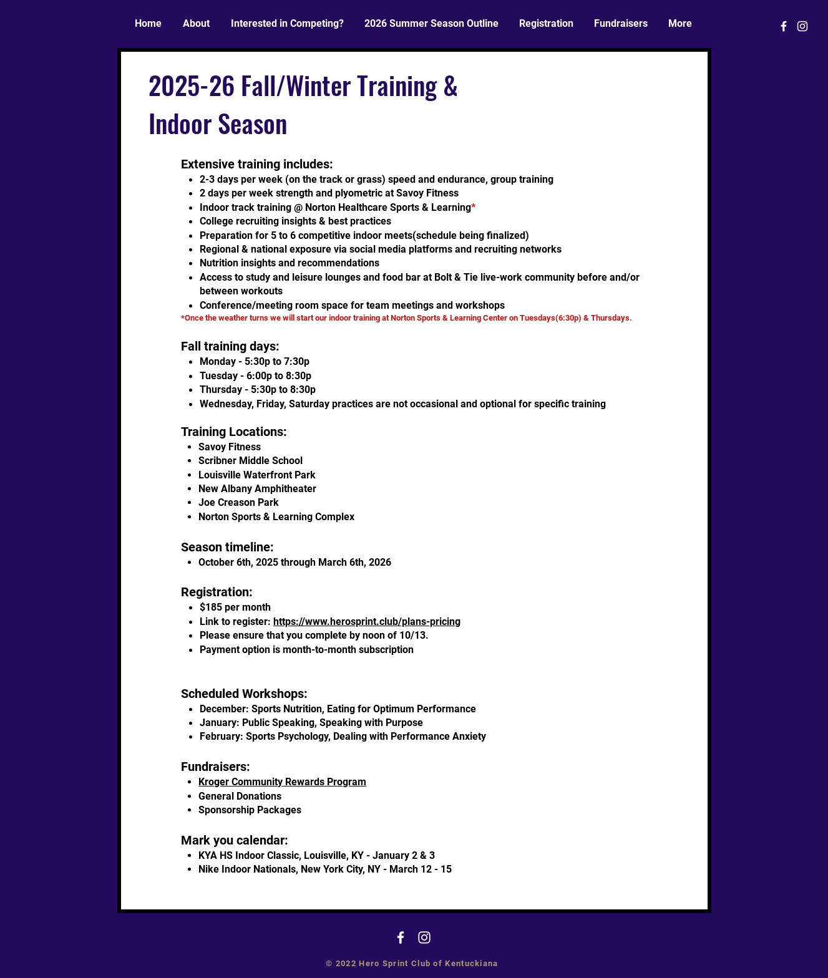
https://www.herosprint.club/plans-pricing (366, 621)
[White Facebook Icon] (784, 26)
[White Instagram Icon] (802, 26)
